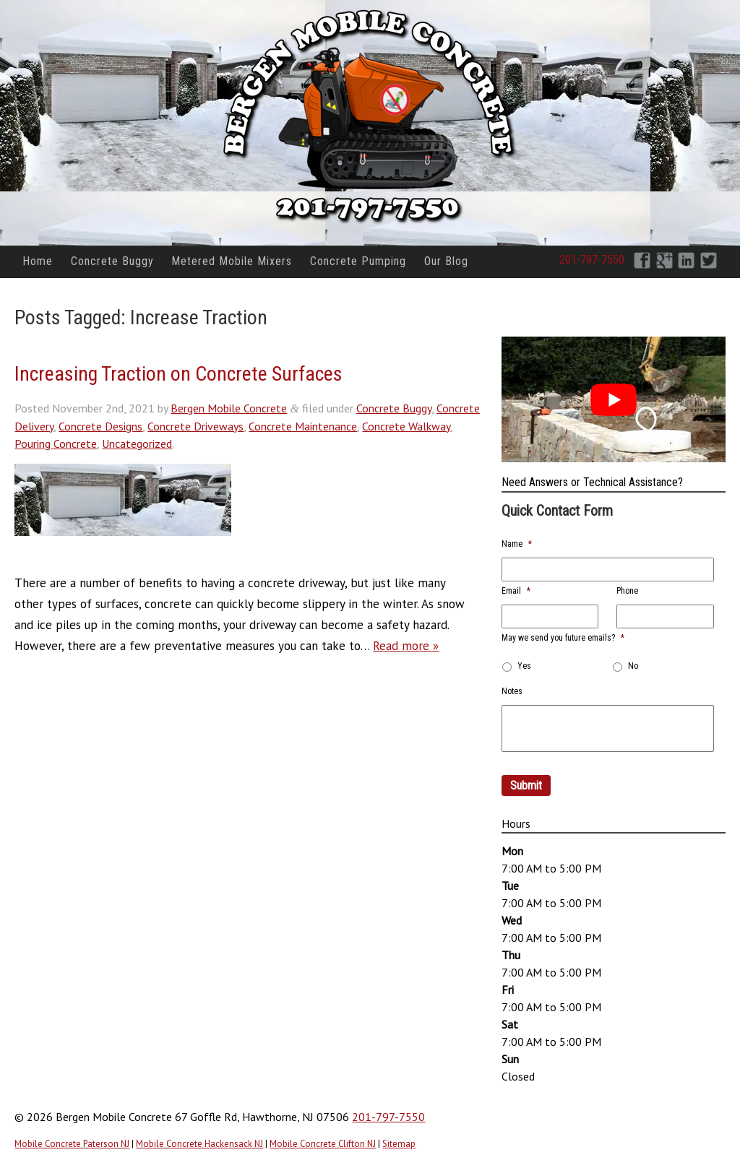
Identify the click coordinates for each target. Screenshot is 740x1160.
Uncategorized (137, 443)
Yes (524, 666)
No (633, 666)
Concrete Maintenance (303, 426)
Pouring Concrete (55, 443)
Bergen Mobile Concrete (229, 408)
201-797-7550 (591, 260)
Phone (627, 591)
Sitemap (399, 1144)
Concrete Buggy (112, 261)
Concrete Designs (100, 426)
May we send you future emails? (563, 638)
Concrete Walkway (406, 426)
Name (517, 544)
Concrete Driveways (195, 426)
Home (37, 261)
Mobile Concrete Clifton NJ (323, 1144)
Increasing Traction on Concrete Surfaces (178, 374)
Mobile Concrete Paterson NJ (71, 1144)
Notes (512, 691)
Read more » (406, 646)
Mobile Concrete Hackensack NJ (199, 1144)
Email (516, 591)
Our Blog (446, 261)
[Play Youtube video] (614, 399)
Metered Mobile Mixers (231, 261)
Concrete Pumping (358, 261)
